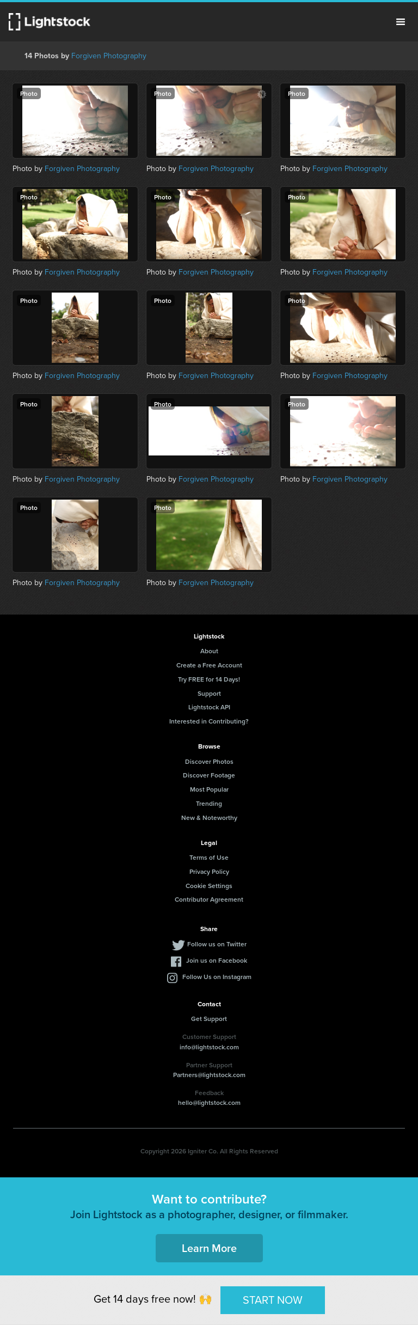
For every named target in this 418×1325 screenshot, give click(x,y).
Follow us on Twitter (217, 944)
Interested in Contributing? (209, 721)
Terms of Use (209, 857)
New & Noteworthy (209, 817)
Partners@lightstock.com (209, 1074)
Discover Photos (209, 761)
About (209, 650)
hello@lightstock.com (209, 1102)
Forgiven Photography (108, 55)
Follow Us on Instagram (216, 976)
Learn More (209, 1248)
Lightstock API (209, 707)
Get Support (209, 1018)
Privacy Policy (209, 871)
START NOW (273, 1300)
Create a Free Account (209, 665)
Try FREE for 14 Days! (209, 679)
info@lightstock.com (209, 1047)
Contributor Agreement (209, 899)
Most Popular (209, 789)
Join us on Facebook (216, 960)
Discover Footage (209, 775)
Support (209, 693)
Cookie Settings (209, 885)
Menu (400, 22)
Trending (209, 803)
